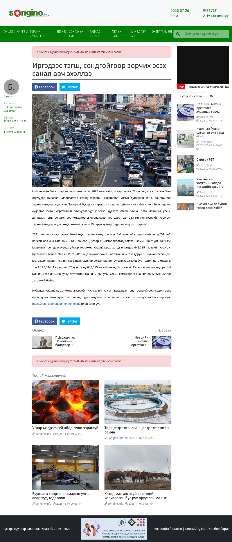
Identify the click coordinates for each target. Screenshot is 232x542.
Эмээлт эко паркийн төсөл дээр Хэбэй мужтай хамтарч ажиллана (211, 209)
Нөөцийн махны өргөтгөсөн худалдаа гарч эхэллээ (138, 341)
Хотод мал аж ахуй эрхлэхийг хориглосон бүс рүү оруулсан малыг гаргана (135, 497)
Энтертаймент (162, 31)
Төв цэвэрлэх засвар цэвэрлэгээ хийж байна (136, 429)
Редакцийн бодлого (167, 529)
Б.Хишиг (8, 96)
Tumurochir (206, 141)
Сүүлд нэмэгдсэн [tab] (191, 96)
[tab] (211, 96)
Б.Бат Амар (206, 165)
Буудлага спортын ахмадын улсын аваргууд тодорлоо (62, 495)
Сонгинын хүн (76, 34)
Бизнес (61, 31)
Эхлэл (145, 529)
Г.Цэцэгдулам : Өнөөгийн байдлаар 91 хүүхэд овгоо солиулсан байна (65, 341)
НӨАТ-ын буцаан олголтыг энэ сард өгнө (210, 132)
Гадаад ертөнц (95, 34)
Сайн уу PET (205, 159)
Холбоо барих (219, 529)
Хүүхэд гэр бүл (138, 34)
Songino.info (43, 434)
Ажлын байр (116, 34)
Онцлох (9, 31)
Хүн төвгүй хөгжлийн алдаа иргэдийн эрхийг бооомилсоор (209, 184)
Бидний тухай (195, 529)
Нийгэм (22, 31)
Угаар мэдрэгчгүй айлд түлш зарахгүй (65, 427)
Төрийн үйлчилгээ (37, 34)
